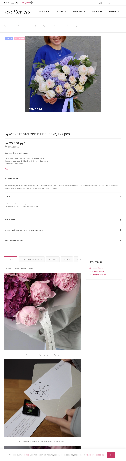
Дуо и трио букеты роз (98, 275)
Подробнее (9, 169)
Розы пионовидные (97, 271)
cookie (26, 455)
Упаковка (10, 259)
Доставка (53, 259)
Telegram (26, 2)
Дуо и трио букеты (96, 268)
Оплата (67, 259)
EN (100, 2)
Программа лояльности (32, 259)
